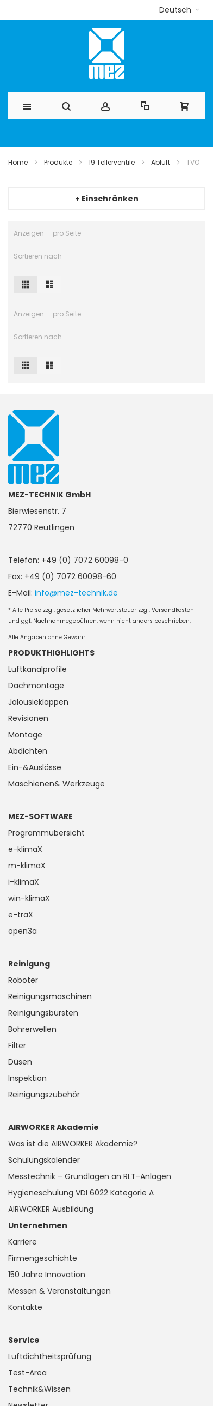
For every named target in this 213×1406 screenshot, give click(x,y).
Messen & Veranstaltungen (59, 1290)
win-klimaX (29, 898)
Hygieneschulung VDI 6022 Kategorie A (81, 1192)
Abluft (160, 162)
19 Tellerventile (112, 162)
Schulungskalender (44, 1160)
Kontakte (25, 1307)
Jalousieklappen (38, 701)
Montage (25, 734)
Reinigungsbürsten (43, 1012)
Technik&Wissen (39, 1389)
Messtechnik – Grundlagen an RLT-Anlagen (89, 1176)
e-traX (20, 914)
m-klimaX (27, 865)
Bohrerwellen (32, 1029)
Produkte (58, 162)
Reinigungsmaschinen (50, 996)
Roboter (23, 980)
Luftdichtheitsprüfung (49, 1356)
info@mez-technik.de (76, 592)
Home (18, 162)
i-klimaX (23, 881)
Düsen (20, 1061)
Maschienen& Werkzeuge (56, 783)
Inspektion (27, 1078)
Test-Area (27, 1372)
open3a (22, 931)
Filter (17, 1045)
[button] (179, 10)
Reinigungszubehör (44, 1094)
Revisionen (28, 718)
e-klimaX (25, 849)
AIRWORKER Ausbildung (50, 1209)
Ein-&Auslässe (34, 767)
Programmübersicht (46, 832)
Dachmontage (36, 685)
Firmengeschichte (42, 1258)
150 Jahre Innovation (46, 1274)
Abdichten (27, 751)
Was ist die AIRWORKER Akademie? (72, 1143)
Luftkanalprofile (37, 669)
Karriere (22, 1241)
